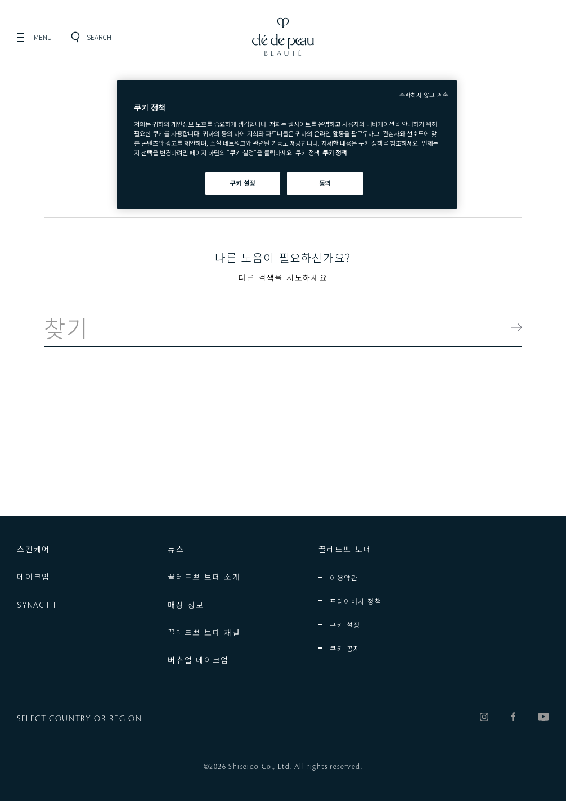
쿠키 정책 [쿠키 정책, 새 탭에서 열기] (334, 152)
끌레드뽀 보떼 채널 (204, 632)
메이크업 (33, 576)
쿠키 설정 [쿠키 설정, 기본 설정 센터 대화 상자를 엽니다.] (242, 182)
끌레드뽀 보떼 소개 (204, 576)
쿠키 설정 (345, 624)
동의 (325, 182)
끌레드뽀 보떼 (344, 549)
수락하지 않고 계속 (423, 95)
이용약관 (344, 577)
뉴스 (176, 549)
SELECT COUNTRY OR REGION (79, 718)
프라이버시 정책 (355, 601)
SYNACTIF (38, 604)
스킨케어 (33, 549)
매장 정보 (186, 604)
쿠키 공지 (345, 648)
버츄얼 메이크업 (198, 659)
